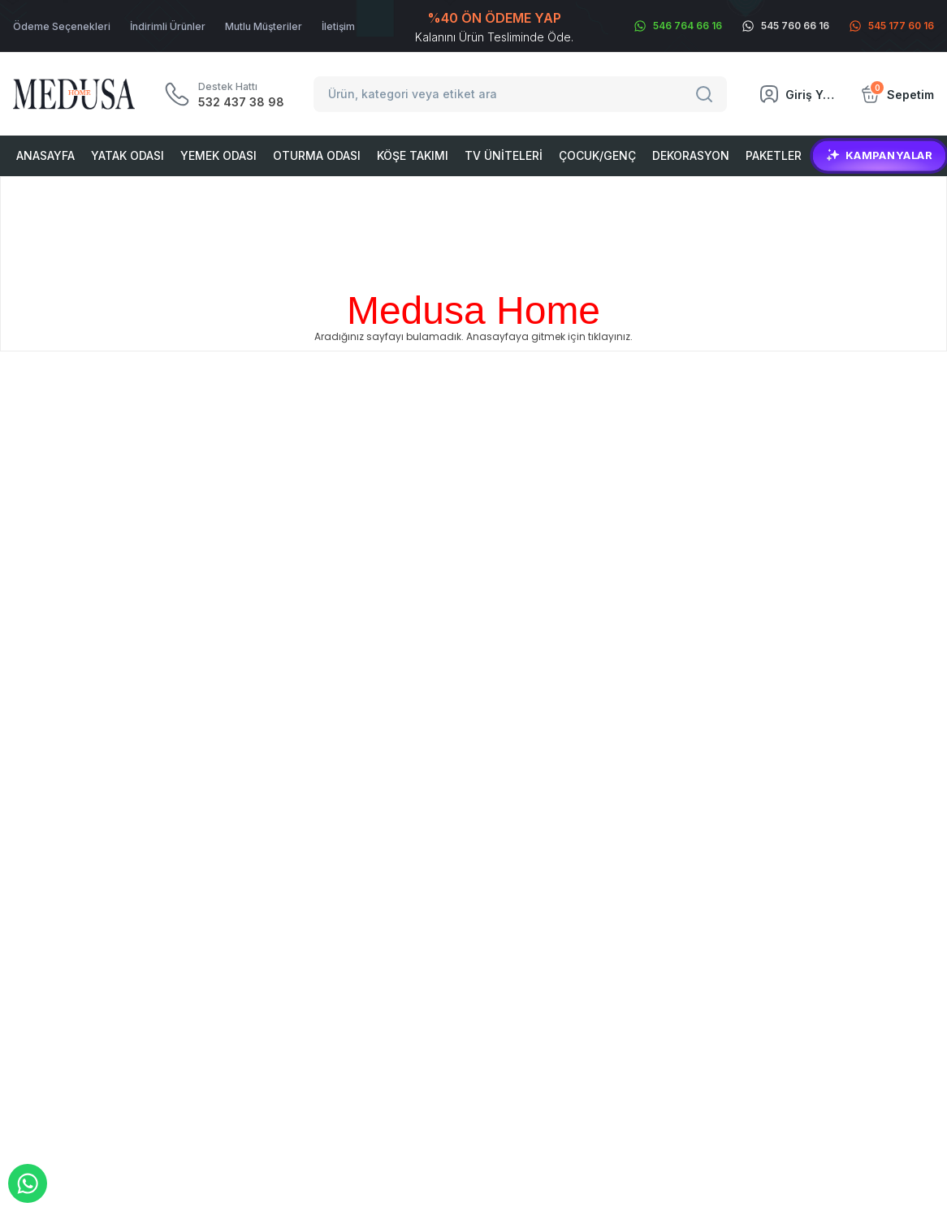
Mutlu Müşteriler (263, 26)
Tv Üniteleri (504, 155)
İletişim (338, 26)
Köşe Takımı (412, 155)
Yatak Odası (127, 155)
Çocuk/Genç (597, 155)
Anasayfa (45, 155)
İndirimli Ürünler (167, 26)
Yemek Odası (218, 155)
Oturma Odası (317, 155)
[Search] (706, 94)
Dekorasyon (690, 155)
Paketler (774, 155)
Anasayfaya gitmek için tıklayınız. (549, 336)
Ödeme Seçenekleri (61, 26)
